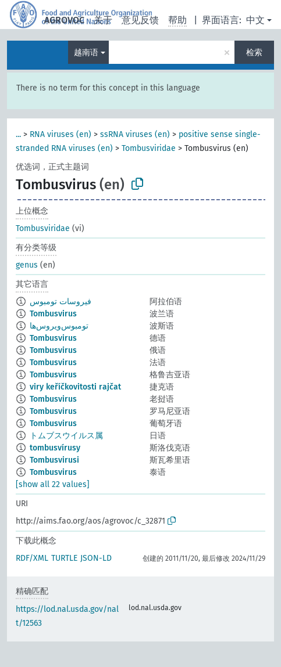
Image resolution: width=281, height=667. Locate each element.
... (18, 134)
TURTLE (64, 558)
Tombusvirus (53, 314)
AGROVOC (64, 20)
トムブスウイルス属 (66, 436)
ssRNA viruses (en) (135, 134)
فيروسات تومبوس (60, 302)
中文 (255, 20)
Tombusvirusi (54, 460)
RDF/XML (32, 558)
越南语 (86, 52)
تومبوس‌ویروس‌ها (59, 326)
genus (27, 265)
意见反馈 (140, 20)
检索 (254, 52)
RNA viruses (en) (60, 134)
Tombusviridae (149, 148)
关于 (103, 20)
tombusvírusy (55, 448)
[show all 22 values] (53, 484)
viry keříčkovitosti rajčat (75, 387)
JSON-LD (96, 558)
